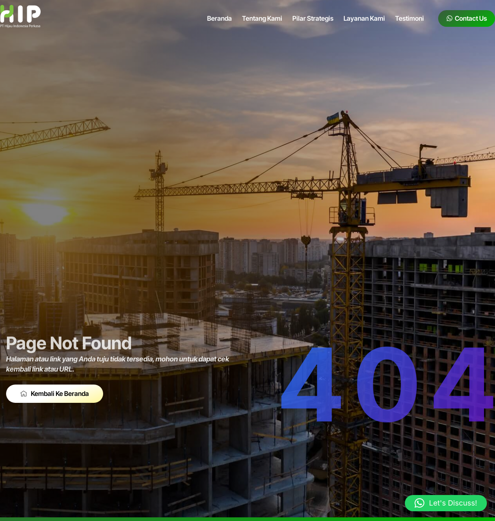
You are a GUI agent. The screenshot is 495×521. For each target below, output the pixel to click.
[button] (446, 503)
